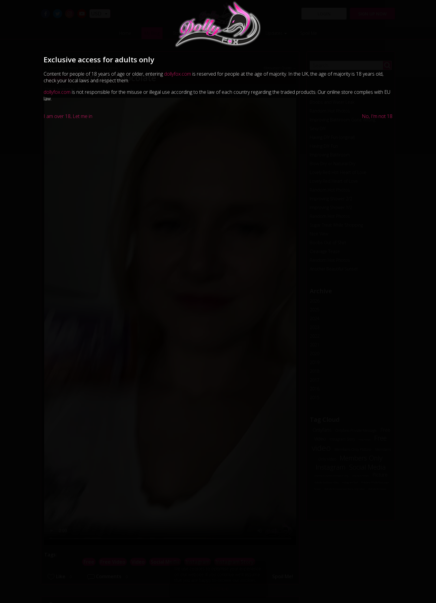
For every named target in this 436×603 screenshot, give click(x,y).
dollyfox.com (177, 73)
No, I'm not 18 (377, 116)
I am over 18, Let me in (68, 116)
